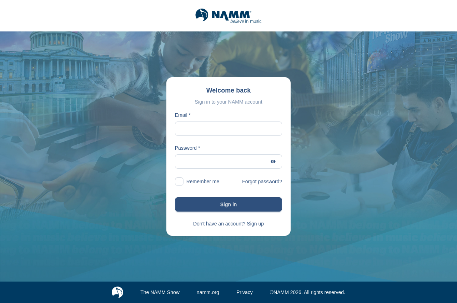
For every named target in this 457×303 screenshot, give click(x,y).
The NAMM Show (160, 292)
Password (186, 148)
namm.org (208, 292)
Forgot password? (262, 181)
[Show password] (273, 161)
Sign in (228, 204)
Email (181, 115)
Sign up (255, 224)
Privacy (244, 292)
